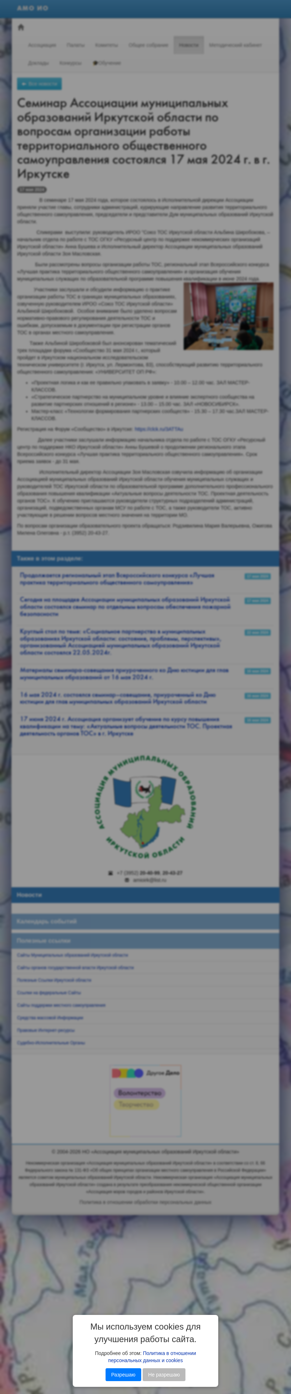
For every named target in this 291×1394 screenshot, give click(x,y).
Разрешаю (123, 1375)
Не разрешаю (164, 1375)
